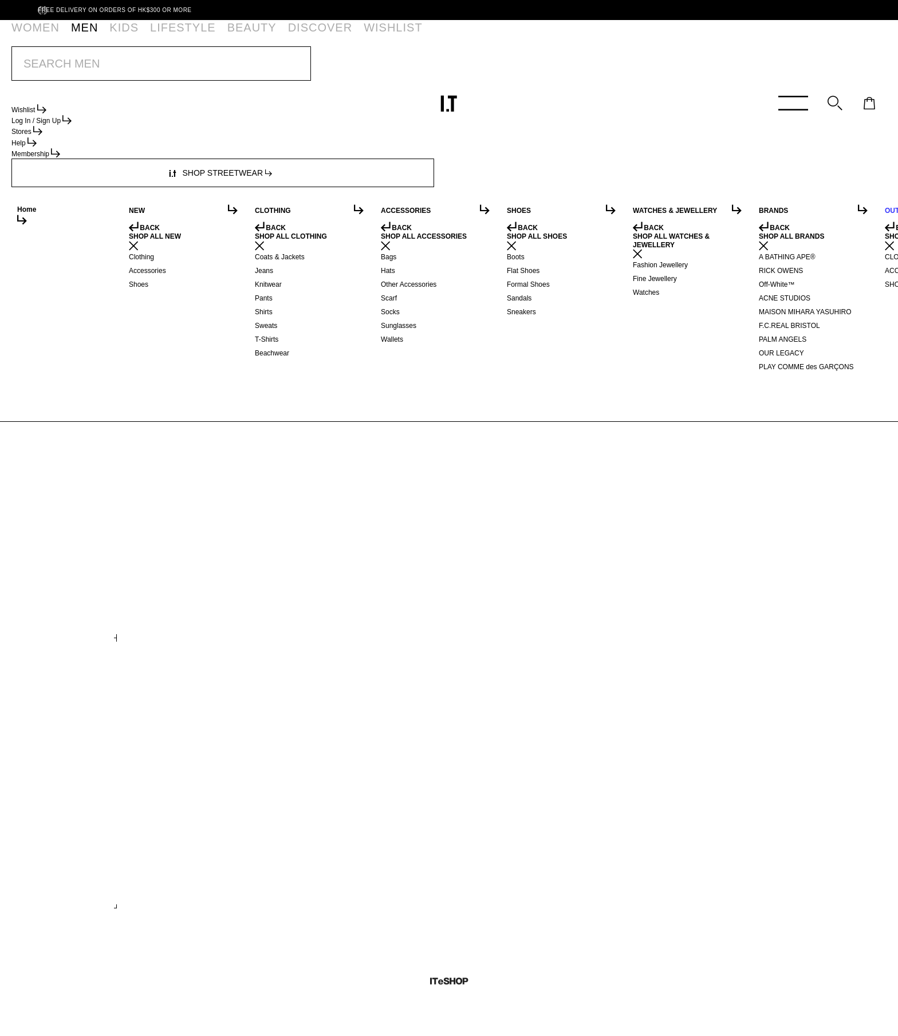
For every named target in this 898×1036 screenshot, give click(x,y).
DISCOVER (246, 37)
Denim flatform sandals (336, 863)
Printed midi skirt (323, 593)
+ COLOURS (310, 624)
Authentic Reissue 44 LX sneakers (688, 863)
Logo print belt (153, 863)
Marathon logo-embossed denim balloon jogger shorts (186, 597)
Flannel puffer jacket (667, 593)
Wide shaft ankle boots (502, 863)
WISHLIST (297, 37)
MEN (72, 37)
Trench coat (480, 593)
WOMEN (33, 37)
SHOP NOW (533, 68)
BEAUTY (197, 37)
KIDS (105, 37)
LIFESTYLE (148, 37)
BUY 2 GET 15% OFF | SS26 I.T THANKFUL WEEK (425, 68)
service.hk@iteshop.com (576, 180)
